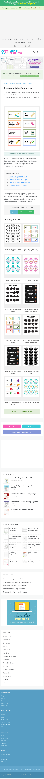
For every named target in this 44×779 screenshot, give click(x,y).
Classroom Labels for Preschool (19, 182)
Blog (15, 39)
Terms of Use (5, 722)
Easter (5, 646)
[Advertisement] (22, 23)
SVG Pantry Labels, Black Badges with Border (31, 341)
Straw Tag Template (13, 280)
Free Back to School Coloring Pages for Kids (24, 502)
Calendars (17, 512)
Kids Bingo (4, 759)
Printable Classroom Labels (18, 185)
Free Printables (6, 701)
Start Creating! (36, 8)
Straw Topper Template (31, 402)
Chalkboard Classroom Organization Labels (31, 310)
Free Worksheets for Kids (29, 76)
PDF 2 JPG (31, 426)
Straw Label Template (31, 280)
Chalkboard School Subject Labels (13, 372)
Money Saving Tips (9, 656)
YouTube (4, 745)
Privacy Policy (5, 724)
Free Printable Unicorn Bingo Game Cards (17, 582)
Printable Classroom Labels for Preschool (31, 250)
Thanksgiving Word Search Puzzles (15, 592)
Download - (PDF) (26, 212)
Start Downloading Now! (26, 4)
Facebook (4, 741)
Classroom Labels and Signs (18, 180)
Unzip (21, 39)
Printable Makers (20, 42)
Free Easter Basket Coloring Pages (14, 585)
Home (4, 39)
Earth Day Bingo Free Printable (22, 478)
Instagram (4, 738)
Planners (6, 660)
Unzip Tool (12, 426)
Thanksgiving (7, 676)
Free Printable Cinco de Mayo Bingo (23, 494)
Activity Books (5, 754)
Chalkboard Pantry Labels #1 (31, 372)
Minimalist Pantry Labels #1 (13, 250)
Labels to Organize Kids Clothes (13, 403)
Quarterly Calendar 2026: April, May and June (34, 546)
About (3, 717)
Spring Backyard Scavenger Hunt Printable (22, 487)
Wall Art (5, 680)
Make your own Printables (22, 432)
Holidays (6, 653)
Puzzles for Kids (8, 670)
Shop (29, 42)
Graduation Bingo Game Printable (14, 579)
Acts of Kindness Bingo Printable (14, 589)
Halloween (6, 650)
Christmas (6, 643)
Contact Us (4, 719)
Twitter (3, 743)
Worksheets (17, 506)
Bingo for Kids (18, 480)
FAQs (10, 39)
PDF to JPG (29, 39)
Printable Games (18, 490)
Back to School (5, 757)
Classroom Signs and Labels (18, 177)
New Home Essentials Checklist (12, 546)
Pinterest (4, 736)
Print (14, 212)
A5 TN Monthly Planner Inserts (22, 510)
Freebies (38, 39)
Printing (6, 666)
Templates (6, 673)
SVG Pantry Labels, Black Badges (13, 310)
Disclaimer (4, 727)
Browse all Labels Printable (22, 411)
